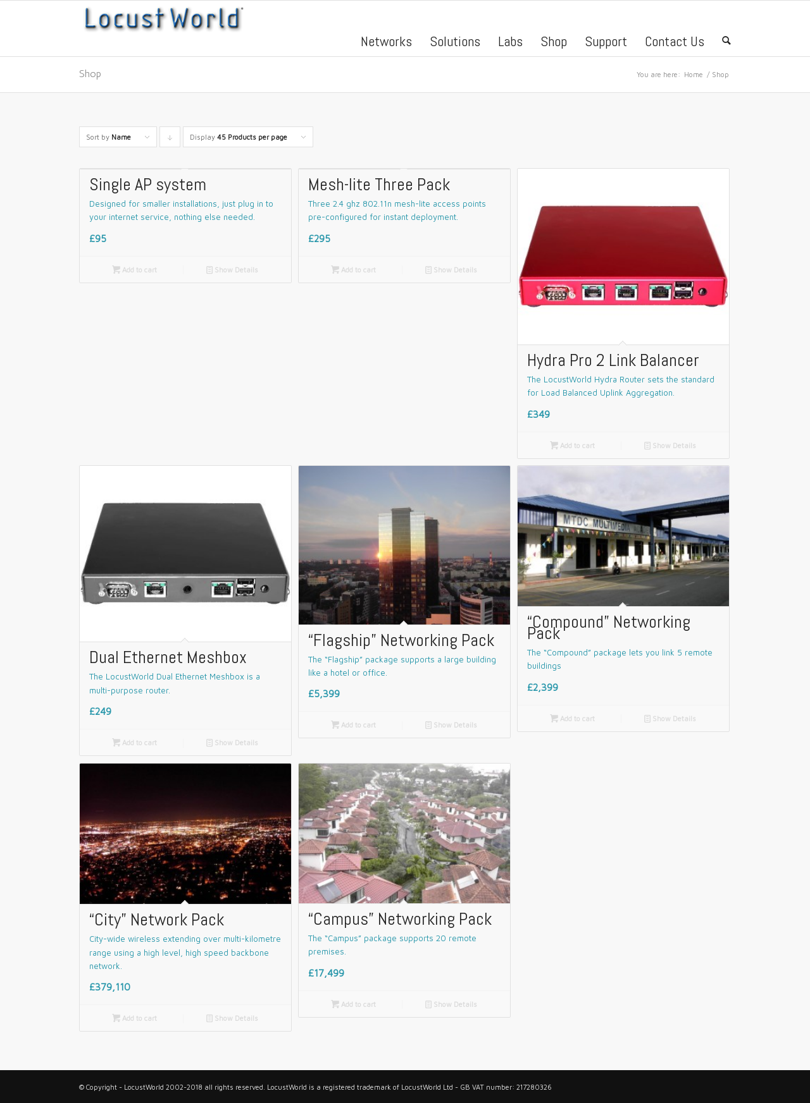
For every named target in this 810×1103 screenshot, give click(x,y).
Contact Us (674, 43)
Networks (386, 43)
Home (693, 74)
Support (606, 43)
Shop (554, 43)
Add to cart (134, 269)
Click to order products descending (170, 140)
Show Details (232, 269)
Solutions (455, 43)
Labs (510, 43)
